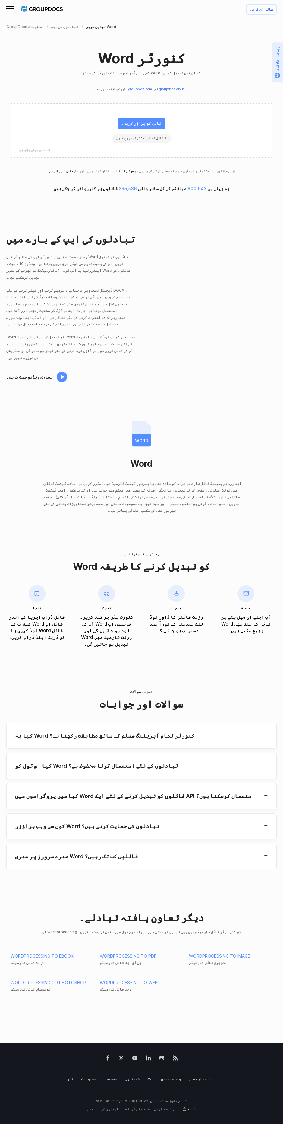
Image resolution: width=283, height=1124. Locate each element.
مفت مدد (110, 1079)
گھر (70, 1079)
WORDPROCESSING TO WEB (129, 982)
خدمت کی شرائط (137, 1109)
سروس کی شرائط (127, 171)
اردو (191, 1109)
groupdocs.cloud (172, 89)
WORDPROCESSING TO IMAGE (219, 956)
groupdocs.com (140, 89)
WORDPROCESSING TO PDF (128, 956)
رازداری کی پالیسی (63, 171)
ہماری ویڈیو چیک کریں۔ (29, 376)
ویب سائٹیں (171, 1079)
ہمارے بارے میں (202, 1079)
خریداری (132, 1079)
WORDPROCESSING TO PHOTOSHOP (48, 982)
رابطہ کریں (164, 1109)
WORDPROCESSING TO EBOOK (42, 956)
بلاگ (150, 1079)
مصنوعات (88, 1079)
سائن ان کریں (261, 9)
